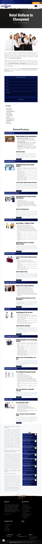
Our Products (7, 525)
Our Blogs (7, 528)
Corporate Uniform (26, 511)
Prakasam (11, 487)
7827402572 (9, 536)
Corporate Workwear (20, 303)
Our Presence (7, 529)
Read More (19, 159)
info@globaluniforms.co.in (9, 3)
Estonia (7, 487)
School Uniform (9, 108)
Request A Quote (37, 3)
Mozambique (6, 470)
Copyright (7, 541)
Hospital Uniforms (21, 328)
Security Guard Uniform (10, 111)
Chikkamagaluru (13, 470)
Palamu (9, 446)
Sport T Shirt (32, 417)
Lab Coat (8, 117)
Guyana (12, 446)
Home (15, 22)
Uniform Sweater (9, 114)
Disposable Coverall (9, 120)
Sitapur (5, 446)
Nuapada (15, 487)
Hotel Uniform (8, 123)
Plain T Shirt (25, 516)
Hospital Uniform (26, 506)
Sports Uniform (34, 275)
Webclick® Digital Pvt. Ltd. (15, 542)
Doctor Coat (28, 185)
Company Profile (8, 524)
